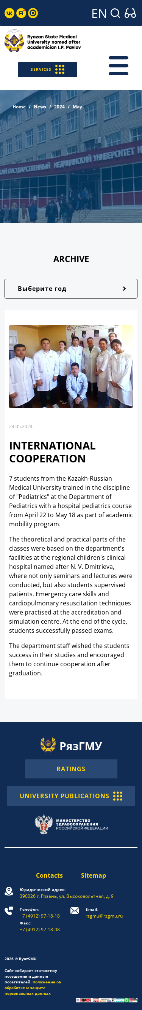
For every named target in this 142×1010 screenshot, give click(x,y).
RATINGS (71, 769)
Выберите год (42, 288)
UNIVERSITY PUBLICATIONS (71, 796)
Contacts (49, 875)
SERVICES (47, 69)
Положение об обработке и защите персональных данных (33, 987)
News (40, 106)
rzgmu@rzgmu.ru (104, 913)
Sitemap (93, 875)
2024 (59, 106)
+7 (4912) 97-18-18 (40, 913)
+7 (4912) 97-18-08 (40, 926)
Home (19, 106)
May (77, 106)
